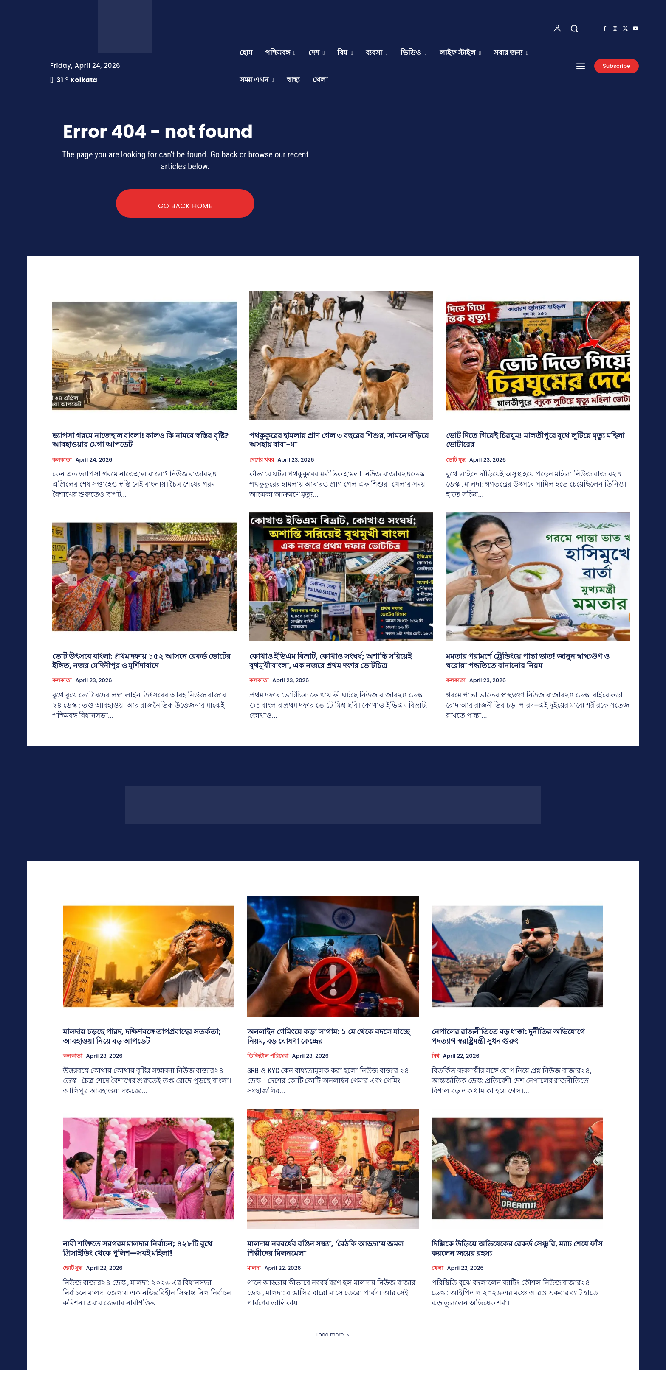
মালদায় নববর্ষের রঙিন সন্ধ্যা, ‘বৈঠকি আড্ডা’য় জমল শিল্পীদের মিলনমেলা (325, 1253)
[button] (574, 28)
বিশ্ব (435, 1061)
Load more (333, 1339)
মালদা (254, 1273)
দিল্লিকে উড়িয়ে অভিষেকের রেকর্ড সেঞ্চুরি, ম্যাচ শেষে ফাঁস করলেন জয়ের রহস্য (517, 1253)
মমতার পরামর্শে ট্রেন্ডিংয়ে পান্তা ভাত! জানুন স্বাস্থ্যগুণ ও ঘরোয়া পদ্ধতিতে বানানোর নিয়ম (528, 666)
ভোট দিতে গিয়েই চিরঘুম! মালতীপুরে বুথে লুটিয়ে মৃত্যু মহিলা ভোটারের (535, 445)
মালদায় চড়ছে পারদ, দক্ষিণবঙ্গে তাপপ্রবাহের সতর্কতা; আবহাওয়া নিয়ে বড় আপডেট (142, 1041)
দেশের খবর (261, 464)
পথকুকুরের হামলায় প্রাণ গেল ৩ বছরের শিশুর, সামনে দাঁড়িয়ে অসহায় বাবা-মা (339, 445)
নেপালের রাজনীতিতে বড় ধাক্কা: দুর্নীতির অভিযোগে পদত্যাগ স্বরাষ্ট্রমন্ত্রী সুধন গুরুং (508, 1041)
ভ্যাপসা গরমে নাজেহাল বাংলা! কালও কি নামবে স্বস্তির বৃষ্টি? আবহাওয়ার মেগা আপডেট (140, 445)
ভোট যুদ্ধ (456, 464)
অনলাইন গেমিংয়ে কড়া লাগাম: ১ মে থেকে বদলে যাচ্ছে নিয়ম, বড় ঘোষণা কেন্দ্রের (328, 1041)
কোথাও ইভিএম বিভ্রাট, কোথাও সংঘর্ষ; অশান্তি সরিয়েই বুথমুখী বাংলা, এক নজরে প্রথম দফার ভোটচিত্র (330, 666)
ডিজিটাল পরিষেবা (267, 1061)
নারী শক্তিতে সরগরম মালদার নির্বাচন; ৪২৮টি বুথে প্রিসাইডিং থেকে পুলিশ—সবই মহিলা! (137, 1253)
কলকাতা (62, 464)
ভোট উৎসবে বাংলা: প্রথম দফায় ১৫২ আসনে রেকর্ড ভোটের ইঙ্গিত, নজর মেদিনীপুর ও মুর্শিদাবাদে (141, 666)
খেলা (437, 1273)
